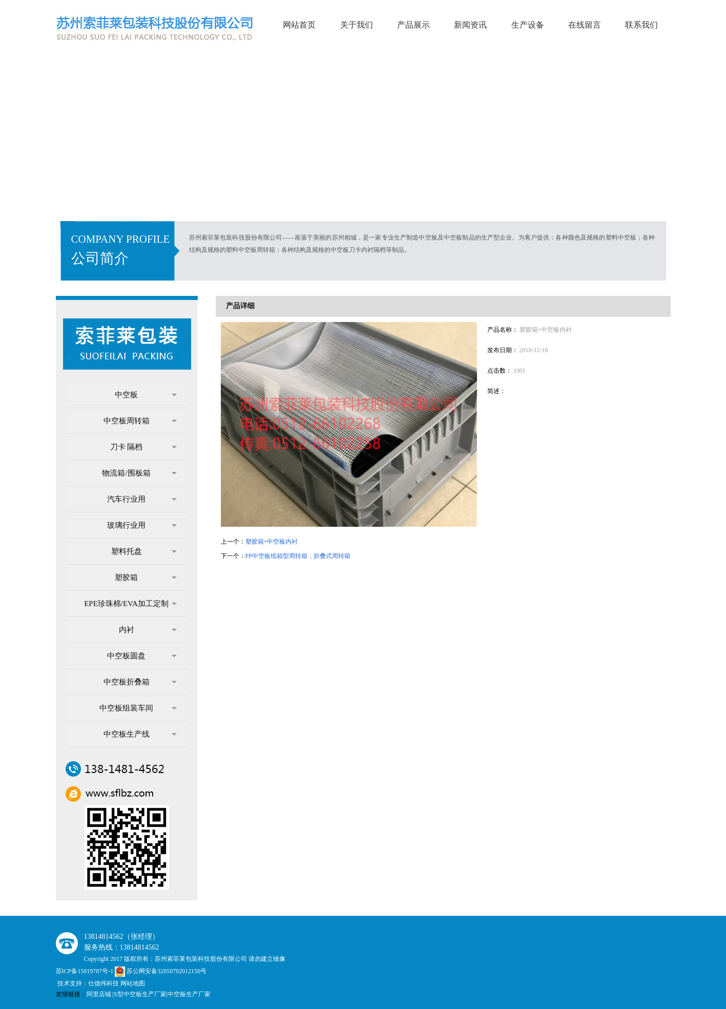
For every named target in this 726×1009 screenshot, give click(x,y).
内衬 (148, 630)
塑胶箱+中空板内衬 (271, 541)
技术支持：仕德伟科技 (88, 983)
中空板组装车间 (138, 708)
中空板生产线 (140, 734)
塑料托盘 (144, 551)
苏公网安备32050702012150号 (160, 971)
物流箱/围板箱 (139, 473)
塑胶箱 (146, 577)
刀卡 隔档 (143, 447)
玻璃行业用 (142, 525)
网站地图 (132, 983)
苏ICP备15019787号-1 (85, 971)
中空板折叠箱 (140, 682)
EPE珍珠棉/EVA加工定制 (130, 603)
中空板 (146, 395)
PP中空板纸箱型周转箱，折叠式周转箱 (297, 556)
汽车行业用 (142, 499)
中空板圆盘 (142, 656)
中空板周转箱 (140, 421)
